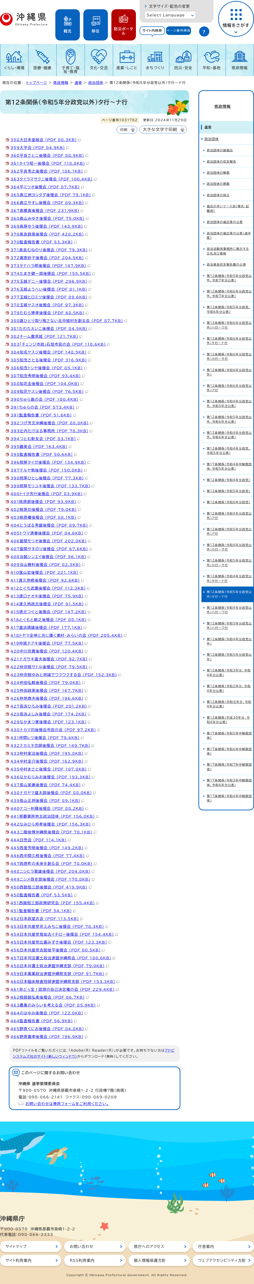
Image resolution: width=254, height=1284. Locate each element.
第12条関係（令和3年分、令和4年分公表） (229, 665)
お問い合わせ (81, 1246)
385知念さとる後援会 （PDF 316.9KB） (50, 360)
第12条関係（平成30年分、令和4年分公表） (228, 712)
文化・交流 (99, 68)
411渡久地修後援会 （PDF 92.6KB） (47, 580)
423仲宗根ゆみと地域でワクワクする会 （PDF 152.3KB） (65, 675)
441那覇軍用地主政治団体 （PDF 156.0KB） (54, 816)
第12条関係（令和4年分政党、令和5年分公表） (229, 443)
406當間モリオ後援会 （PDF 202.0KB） (50, 541)
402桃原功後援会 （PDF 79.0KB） (45, 509)
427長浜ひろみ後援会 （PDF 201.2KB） (50, 706)
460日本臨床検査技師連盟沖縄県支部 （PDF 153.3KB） (64, 981)
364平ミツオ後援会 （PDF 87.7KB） (47, 187)
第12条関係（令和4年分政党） (228, 472)
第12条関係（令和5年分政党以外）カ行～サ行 (229, 555)
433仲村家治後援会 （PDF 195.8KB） (49, 753)
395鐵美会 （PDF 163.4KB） (41, 446)
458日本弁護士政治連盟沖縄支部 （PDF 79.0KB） (59, 966)
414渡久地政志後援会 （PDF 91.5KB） (49, 604)
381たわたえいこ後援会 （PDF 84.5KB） (50, 328)
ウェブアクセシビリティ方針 (222, 1260)
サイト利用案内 (19, 1260)
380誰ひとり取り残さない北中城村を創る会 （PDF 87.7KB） (68, 321)
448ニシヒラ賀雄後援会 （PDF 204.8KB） (52, 871)
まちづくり (155, 68)
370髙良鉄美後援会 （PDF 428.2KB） (49, 234)
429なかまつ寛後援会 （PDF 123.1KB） (50, 722)
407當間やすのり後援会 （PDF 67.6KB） (51, 549)
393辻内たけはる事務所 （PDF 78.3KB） (51, 431)
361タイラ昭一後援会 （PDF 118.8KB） (49, 163)
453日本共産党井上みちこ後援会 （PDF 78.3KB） (59, 926)
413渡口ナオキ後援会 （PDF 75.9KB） (49, 596)
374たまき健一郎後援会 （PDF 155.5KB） (52, 273)
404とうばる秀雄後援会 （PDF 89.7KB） (51, 525)
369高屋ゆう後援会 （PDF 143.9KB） (48, 226)
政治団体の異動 (218, 176)
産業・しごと (127, 68)
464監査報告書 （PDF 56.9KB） (43, 1021)
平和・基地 (212, 68)
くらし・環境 (14, 68)
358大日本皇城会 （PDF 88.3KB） (45, 140)
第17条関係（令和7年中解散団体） (229, 759)
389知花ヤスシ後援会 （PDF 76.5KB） (49, 391)
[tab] (152, 30)
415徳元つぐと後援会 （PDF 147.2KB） (50, 612)
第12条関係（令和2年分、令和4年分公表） (229, 681)
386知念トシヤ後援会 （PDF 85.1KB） (48, 368)
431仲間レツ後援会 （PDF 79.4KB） (47, 738)
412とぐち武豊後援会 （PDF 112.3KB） (50, 588)
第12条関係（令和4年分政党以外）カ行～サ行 (229, 539)
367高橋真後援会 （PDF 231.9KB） (46, 210)
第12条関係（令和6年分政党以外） (229, 364)
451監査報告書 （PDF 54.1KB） (43, 911)
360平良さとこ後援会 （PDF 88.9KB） (49, 155)
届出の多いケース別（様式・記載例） (228, 201)
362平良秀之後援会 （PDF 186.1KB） (48, 171)
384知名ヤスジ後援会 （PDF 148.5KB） (50, 352)
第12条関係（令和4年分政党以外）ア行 (229, 508)
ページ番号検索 (178, 30)
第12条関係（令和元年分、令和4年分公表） (229, 696)
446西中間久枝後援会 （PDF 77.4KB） (49, 856)
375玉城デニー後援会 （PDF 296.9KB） (50, 281)
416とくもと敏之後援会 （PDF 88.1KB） (50, 620)
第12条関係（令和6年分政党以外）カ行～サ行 (229, 349)
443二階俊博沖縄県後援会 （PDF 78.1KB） (53, 832)
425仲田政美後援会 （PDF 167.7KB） (49, 690)
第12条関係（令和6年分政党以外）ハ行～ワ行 (229, 317)
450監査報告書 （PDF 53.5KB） (43, 895)
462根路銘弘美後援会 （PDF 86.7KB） (49, 997)
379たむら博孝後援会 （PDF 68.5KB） (49, 313)
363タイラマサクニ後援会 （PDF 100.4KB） (53, 179)
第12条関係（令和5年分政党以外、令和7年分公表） (229, 270)
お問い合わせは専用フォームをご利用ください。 (67, 1104)
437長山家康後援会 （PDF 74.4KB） (47, 785)
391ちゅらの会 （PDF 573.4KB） (44, 407)
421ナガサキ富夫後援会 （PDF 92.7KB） (51, 659)
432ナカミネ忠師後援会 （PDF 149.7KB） (52, 745)
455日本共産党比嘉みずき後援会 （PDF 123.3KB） (60, 942)
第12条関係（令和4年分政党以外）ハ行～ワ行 (229, 602)
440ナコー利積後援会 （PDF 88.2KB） (49, 808)
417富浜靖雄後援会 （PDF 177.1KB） (48, 627)
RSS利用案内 (82, 1260)
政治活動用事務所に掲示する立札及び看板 (228, 243)
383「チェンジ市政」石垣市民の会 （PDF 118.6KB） (60, 344)
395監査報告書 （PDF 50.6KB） (43, 454)
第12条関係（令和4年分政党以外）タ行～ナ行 (229, 571)
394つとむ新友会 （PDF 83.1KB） (45, 439)
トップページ (36, 82)
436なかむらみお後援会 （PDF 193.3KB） (52, 777)
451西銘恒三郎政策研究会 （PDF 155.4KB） (54, 903)
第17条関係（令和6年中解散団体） (229, 743)
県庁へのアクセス (149, 1246)
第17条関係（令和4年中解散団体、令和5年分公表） (229, 459)
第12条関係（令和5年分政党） (228, 483)
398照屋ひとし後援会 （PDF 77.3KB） (49, 478)
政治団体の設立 (218, 187)
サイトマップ (16, 1246)
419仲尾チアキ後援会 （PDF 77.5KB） (49, 643)
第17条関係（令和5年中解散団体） (229, 728)
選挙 (78, 82)
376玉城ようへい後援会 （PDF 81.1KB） (50, 289)
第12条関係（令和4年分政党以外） (229, 633)
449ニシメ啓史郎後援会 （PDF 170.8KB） (52, 879)
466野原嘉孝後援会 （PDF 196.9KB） (49, 1036)
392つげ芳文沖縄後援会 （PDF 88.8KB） (51, 423)
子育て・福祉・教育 (71, 69)
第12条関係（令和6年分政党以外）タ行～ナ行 (229, 333)
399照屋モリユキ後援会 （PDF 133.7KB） (52, 486)
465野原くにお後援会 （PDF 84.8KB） (49, 1029)
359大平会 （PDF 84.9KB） (39, 147)
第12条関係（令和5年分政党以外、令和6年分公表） (229, 412)
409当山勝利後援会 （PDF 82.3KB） (47, 564)
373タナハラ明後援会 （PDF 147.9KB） (50, 265)
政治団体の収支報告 (221, 153)
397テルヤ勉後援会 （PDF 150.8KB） (48, 470)
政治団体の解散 (218, 165)
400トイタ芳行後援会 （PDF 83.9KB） (48, 494)
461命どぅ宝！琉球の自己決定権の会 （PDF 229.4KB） (64, 989)
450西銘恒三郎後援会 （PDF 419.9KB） (50, 887)
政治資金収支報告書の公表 (226, 257)
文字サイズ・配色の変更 (169, 6)
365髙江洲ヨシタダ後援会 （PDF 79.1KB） (52, 195)
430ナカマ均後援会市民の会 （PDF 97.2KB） (55, 730)
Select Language (166, 15)
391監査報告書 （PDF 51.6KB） (43, 415)
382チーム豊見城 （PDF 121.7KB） (46, 336)
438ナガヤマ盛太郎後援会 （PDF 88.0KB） (53, 793)
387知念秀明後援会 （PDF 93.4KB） (47, 376)
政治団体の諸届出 (220, 142)
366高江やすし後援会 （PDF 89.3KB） (49, 203)
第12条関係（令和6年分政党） (228, 494)
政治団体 (95, 82)
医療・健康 (43, 68)
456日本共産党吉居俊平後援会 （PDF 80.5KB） (57, 950)
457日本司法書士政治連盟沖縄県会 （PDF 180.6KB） (62, 958)
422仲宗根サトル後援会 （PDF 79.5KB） (51, 667)
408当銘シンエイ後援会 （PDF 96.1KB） (50, 557)
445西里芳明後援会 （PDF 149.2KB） (49, 848)
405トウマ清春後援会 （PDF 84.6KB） (48, 533)
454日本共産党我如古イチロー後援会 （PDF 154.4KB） (64, 934)
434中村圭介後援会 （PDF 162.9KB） (49, 761)
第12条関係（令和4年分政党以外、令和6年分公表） (229, 427)
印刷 (123, 129)
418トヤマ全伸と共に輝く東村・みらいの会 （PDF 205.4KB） (68, 635)
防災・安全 (183, 68)
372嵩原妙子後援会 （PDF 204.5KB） (49, 258)
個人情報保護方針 (150, 1260)
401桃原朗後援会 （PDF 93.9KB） (45, 502)
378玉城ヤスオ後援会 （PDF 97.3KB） (49, 305)
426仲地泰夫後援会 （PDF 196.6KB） (49, 698)
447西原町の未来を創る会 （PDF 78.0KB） (53, 863)
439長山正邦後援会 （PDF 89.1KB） (47, 800)
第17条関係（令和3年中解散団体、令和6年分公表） (229, 775)
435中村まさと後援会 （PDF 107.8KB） (50, 769)
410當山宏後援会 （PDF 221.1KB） (46, 572)
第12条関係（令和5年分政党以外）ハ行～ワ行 (229, 618)
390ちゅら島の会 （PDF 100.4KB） (46, 399)
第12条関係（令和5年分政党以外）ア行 (229, 524)
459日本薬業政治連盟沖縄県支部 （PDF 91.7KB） (59, 974)
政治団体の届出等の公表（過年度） (229, 228)
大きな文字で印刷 (160, 129)
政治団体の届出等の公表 (225, 214)
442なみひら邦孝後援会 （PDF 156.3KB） (52, 824)
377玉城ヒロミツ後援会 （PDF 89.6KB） (50, 297)
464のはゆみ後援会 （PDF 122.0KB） (48, 1013)
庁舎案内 (206, 1246)
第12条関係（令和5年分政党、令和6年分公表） (229, 302)
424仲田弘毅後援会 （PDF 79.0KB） (47, 682)
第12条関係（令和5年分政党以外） (229, 649)
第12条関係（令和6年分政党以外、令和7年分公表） (229, 286)
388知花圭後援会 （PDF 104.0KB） (46, 384)
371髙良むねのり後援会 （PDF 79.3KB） (51, 250)
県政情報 (240, 68)
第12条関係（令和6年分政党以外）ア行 (229, 380)
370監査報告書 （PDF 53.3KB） (43, 242)
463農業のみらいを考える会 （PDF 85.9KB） (55, 1005)
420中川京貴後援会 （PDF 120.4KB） (49, 651)
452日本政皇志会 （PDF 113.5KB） (46, 918)
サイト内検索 (152, 30)
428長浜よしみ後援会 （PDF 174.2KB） (50, 714)
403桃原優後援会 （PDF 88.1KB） (45, 517)
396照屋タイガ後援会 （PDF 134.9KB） (50, 462)
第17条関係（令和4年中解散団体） (229, 791)
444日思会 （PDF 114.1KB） (40, 840)
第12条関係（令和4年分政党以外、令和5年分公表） (229, 396)
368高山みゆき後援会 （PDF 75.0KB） (49, 218)
